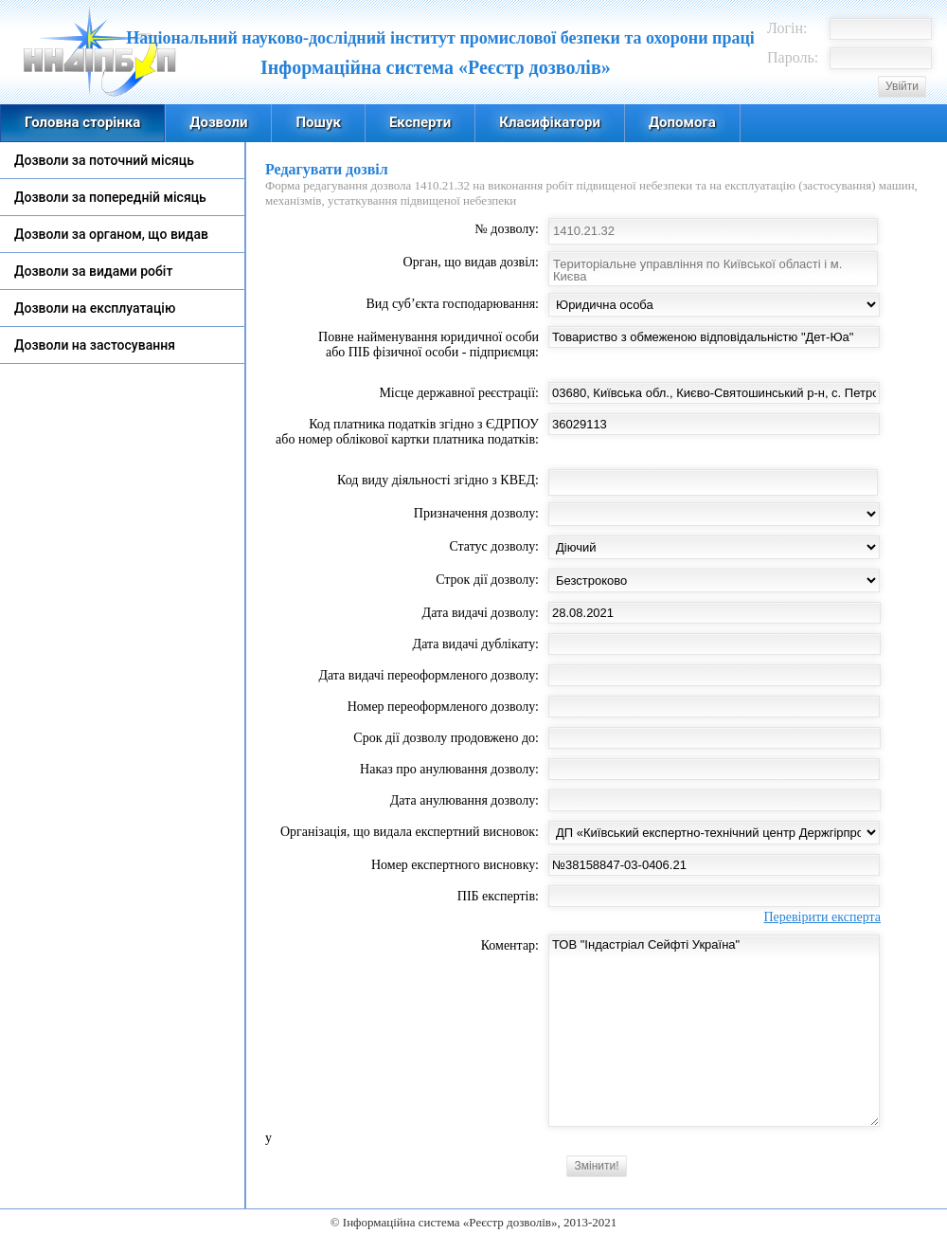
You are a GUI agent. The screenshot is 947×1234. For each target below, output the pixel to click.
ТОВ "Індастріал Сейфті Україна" (714, 1031)
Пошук (317, 122)
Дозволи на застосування (94, 345)
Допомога (682, 122)
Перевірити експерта (822, 917)
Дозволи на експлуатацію (94, 308)
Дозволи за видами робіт (93, 271)
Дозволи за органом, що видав (111, 234)
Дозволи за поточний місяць (104, 160)
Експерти (420, 122)
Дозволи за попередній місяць (110, 197)
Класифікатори (549, 122)
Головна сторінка (82, 122)
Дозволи (218, 122)
